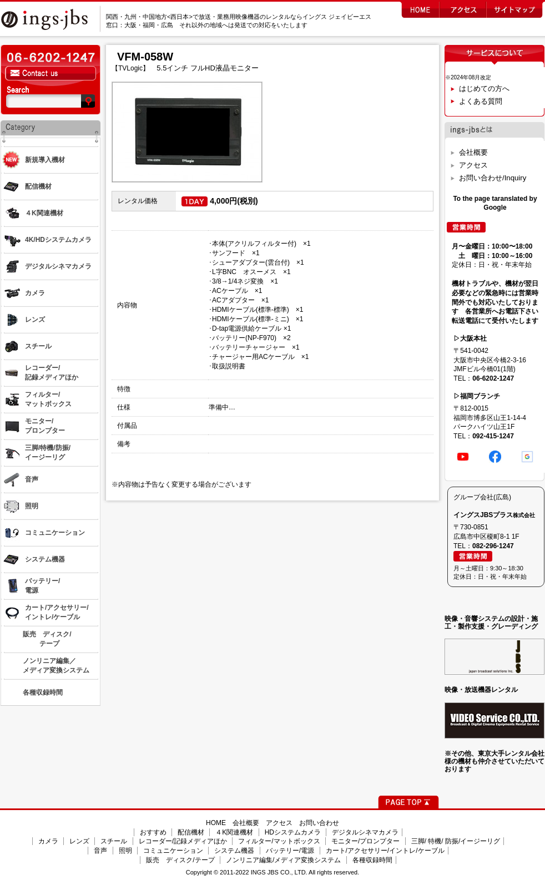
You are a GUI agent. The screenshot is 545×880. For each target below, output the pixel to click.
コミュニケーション (173, 850)
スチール (113, 841)
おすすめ (153, 832)
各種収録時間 (372, 860)
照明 (125, 850)
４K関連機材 (234, 832)
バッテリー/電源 (290, 850)
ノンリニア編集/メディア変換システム (283, 860)
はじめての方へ (484, 88)
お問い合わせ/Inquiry (492, 178)
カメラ (48, 841)
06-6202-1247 (493, 378)
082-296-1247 (493, 546)
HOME (216, 823)
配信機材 (191, 832)
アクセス (473, 165)
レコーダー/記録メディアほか (183, 841)
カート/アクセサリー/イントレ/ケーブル (385, 850)
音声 (100, 850)
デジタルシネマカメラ (365, 832)
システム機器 (234, 850)
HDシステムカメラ (293, 832)
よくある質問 (480, 101)
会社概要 (473, 152)
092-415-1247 (493, 436)
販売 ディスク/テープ (180, 860)
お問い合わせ (319, 823)
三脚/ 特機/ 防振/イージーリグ (456, 841)
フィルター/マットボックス (279, 841)
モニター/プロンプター (365, 841)
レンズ (79, 841)
